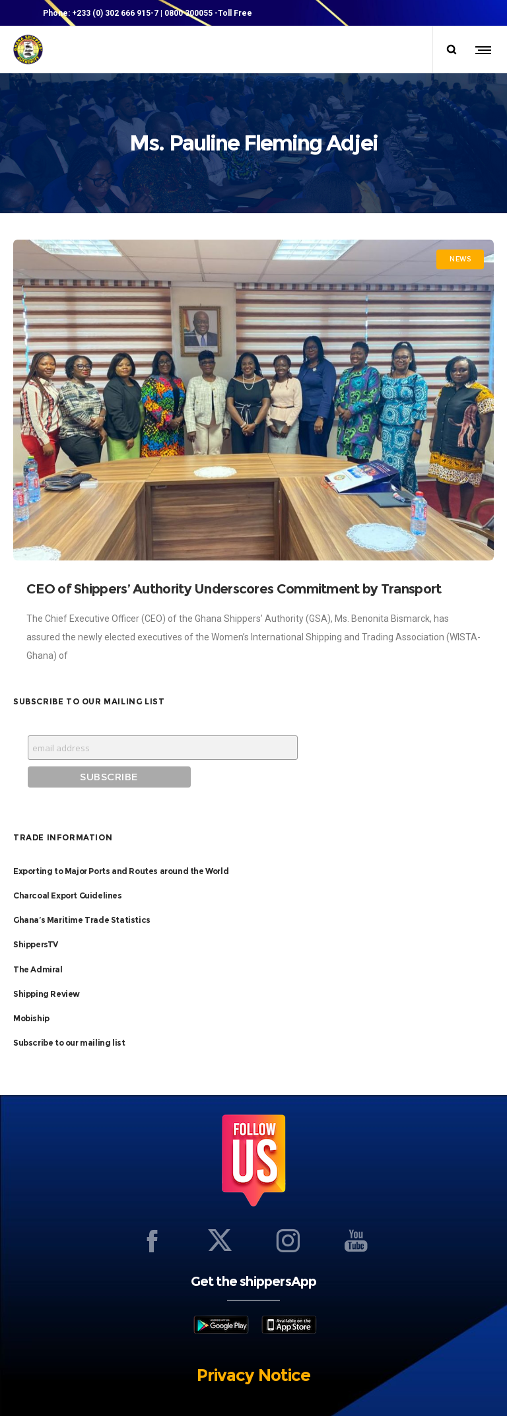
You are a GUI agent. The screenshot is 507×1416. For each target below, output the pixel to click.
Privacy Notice (253, 1348)
